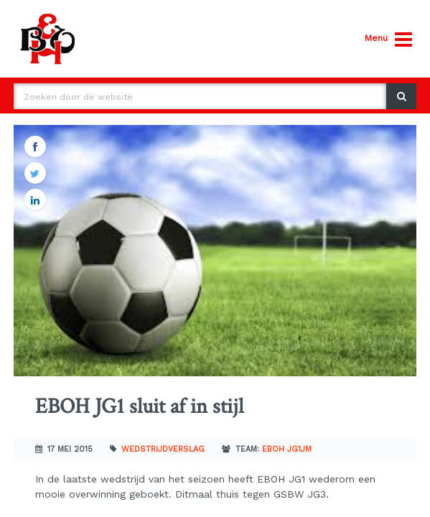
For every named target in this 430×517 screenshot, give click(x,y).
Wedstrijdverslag (163, 449)
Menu (388, 40)
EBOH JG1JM (287, 449)
